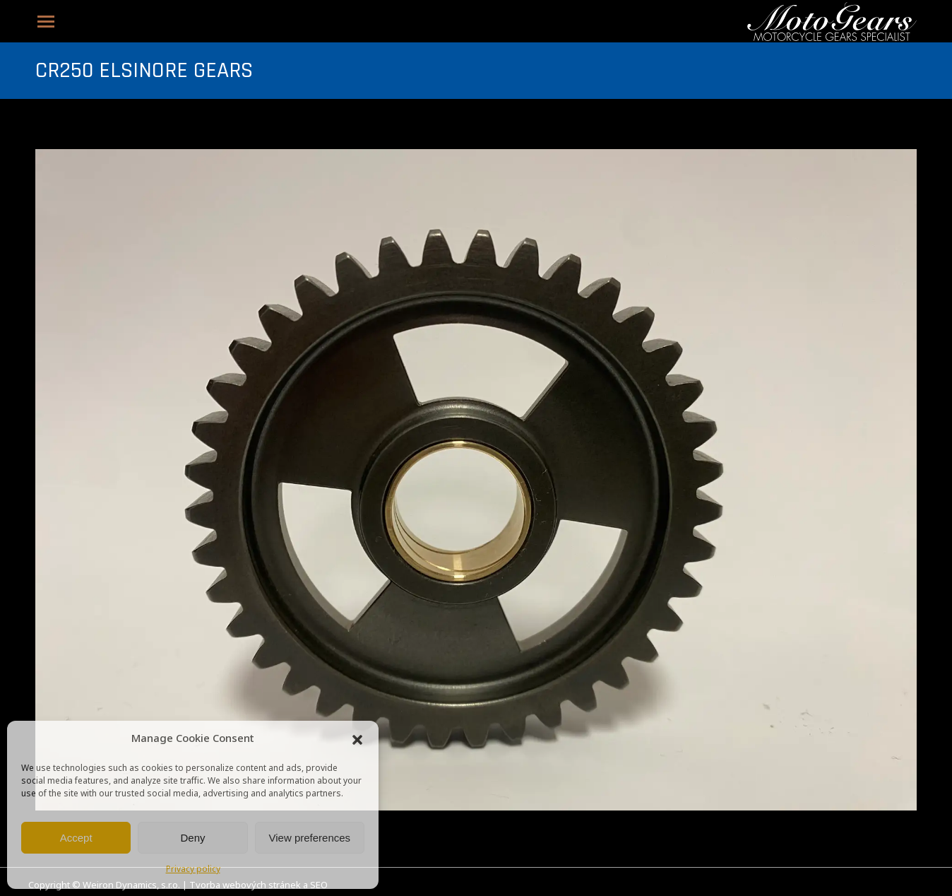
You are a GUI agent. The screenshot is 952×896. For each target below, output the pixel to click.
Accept (76, 838)
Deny (192, 838)
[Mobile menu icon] (45, 21)
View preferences (310, 838)
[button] (357, 740)
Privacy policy (193, 870)
